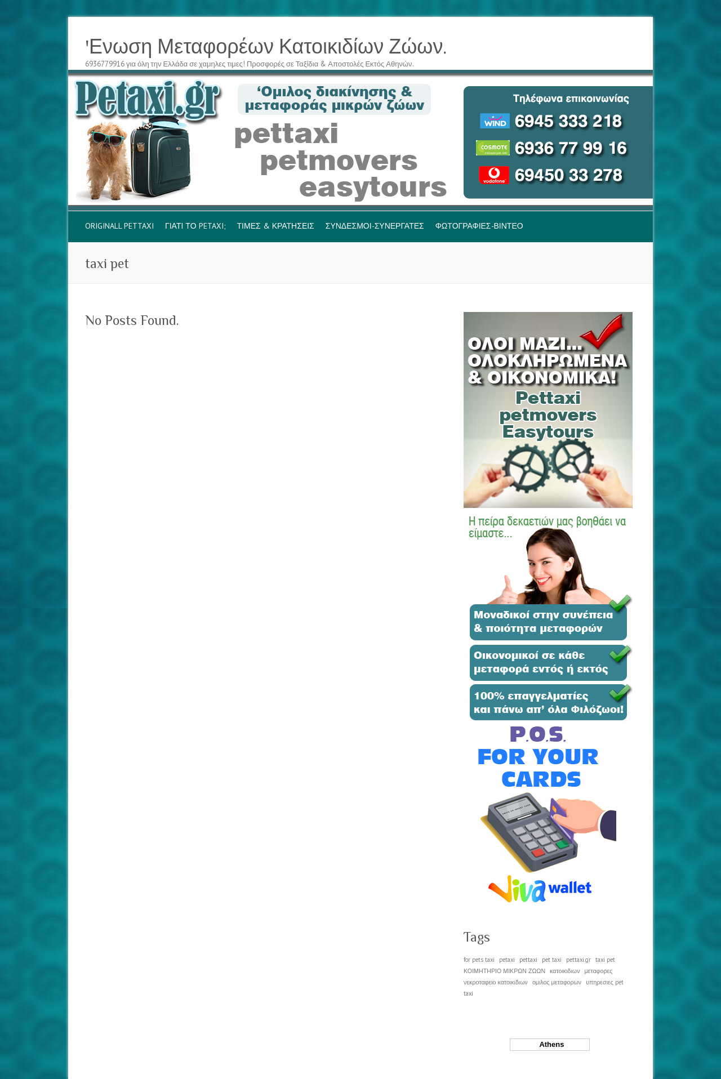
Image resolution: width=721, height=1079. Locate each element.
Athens (550, 1044)
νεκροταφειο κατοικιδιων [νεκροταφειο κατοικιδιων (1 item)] (496, 982)
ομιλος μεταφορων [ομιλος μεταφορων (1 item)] (556, 982)
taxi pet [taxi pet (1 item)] (605, 960)
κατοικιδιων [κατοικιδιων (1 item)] (565, 971)
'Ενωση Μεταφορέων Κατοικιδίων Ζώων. (266, 46)
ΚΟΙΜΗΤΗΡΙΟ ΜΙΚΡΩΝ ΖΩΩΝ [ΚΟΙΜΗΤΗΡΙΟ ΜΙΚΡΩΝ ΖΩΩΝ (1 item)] (504, 971)
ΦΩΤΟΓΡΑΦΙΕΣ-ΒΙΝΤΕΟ (479, 226)
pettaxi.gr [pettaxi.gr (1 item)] (578, 960)
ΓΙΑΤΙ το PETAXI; (195, 226)
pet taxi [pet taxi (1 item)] (552, 960)
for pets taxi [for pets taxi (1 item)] (479, 960)
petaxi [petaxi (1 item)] (507, 960)
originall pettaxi (119, 226)
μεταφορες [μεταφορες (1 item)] (598, 971)
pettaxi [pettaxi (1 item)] (528, 960)
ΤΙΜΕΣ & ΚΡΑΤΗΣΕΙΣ (275, 226)
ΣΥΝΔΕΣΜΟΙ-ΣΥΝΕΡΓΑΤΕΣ (375, 226)
